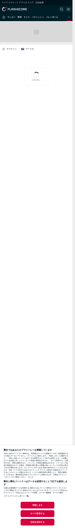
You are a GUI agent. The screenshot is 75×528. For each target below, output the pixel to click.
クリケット (11, 49)
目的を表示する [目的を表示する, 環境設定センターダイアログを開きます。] (37, 522)
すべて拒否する (37, 513)
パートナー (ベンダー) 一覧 (16, 496)
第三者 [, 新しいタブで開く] (30, 477)
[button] (61, 9)
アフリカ (30, 49)
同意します (37, 505)
